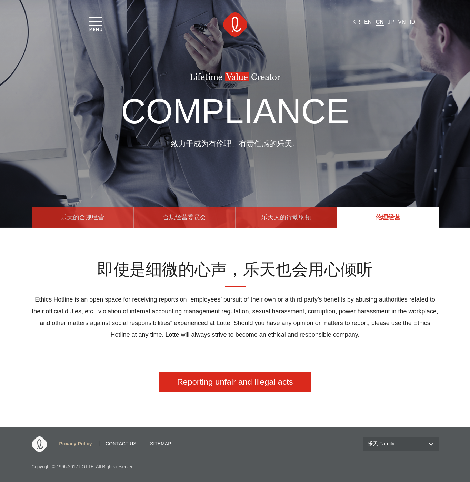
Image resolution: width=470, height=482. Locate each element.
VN (402, 22)
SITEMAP (160, 443)
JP (391, 22)
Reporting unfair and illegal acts (235, 381)
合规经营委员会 (184, 217)
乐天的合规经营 (82, 217)
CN (380, 22)
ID (412, 22)
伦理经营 (388, 217)
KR (356, 22)
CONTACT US (121, 443)
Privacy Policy (75, 443)
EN (368, 22)
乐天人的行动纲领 (286, 217)
